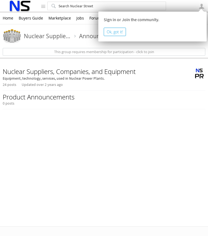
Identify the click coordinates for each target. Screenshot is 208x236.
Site (43, 6)
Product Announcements (38, 97)
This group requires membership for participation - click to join (104, 52)
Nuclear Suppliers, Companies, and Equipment (69, 71)
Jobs (80, 18)
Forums (96, 18)
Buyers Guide (31, 18)
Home (8, 18)
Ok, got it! (115, 31)
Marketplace (59, 18)
